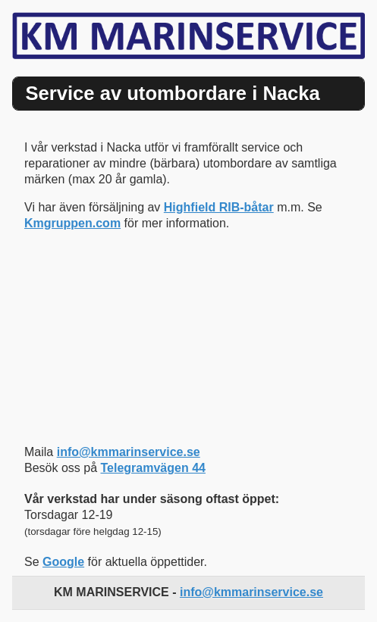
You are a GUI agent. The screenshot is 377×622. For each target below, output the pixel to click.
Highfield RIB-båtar (219, 207)
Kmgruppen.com (72, 223)
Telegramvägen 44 (153, 467)
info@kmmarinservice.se (128, 451)
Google (63, 561)
